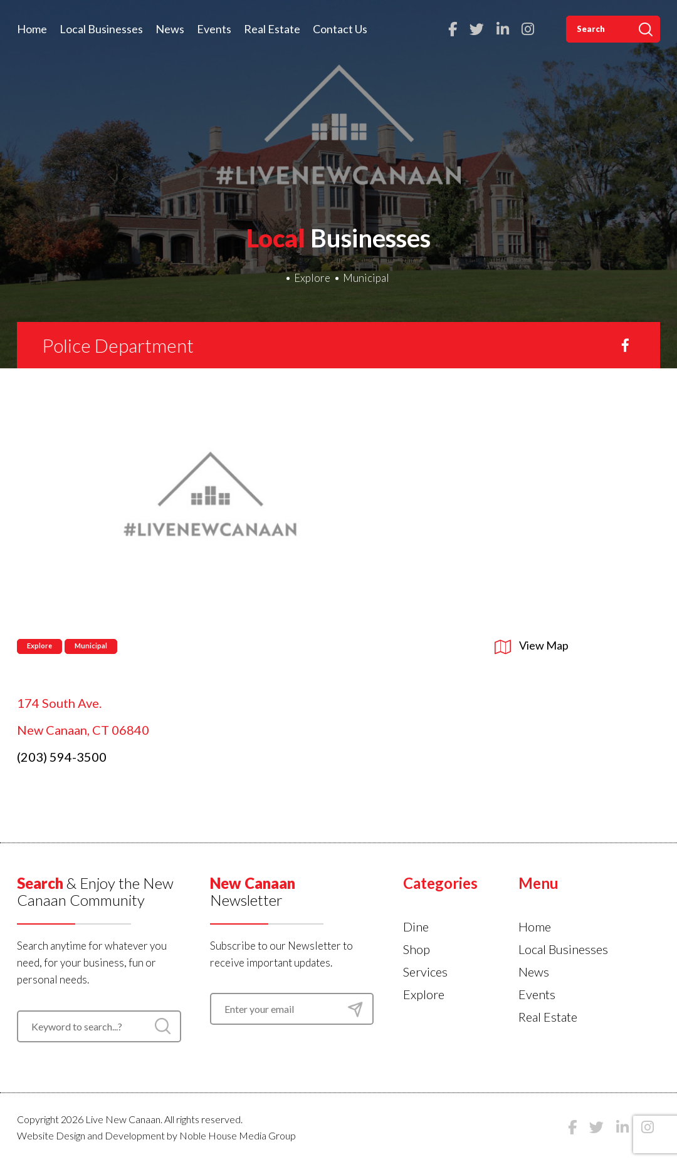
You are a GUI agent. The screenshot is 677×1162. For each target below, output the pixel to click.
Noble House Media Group (237, 1135)
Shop (416, 949)
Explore (312, 277)
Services (425, 971)
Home (32, 29)
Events (214, 29)
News (169, 29)
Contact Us (340, 29)
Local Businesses (101, 29)
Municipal (366, 277)
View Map (532, 645)
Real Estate (272, 29)
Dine (416, 926)
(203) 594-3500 (62, 756)
